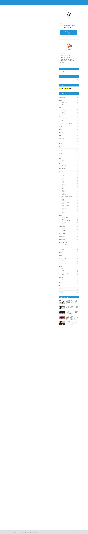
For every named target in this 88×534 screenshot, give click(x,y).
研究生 (70, 203)
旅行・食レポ (69, 226)
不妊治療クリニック (70, 220)
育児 (69, 153)
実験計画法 (69, 97)
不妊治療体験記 (70, 217)
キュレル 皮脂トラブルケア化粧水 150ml (32, 250)
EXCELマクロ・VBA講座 (70, 123)
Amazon (26, 203)
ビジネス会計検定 (70, 119)
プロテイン (70, 279)
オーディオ (70, 113)
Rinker (29, 200)
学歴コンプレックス (70, 183)
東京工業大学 (70, 208)
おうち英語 (69, 168)
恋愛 (69, 143)
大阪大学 (70, 187)
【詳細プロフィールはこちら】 (66, 27)
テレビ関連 (70, 110)
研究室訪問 (70, 194)
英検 (70, 268)
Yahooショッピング (42, 203)
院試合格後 (70, 199)
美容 (69, 129)
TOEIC (70, 270)
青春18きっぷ (70, 230)
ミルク (70, 155)
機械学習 (70, 249)
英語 (70, 197)
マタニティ (69, 138)
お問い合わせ (61, 71)
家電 (69, 107)
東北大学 (70, 188)
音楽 (69, 150)
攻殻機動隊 (70, 165)
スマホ (69, 285)
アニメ (69, 163)
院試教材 (74, 6)
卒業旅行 (70, 184)
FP (70, 122)
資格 (69, 116)
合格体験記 (70, 177)
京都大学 (70, 206)
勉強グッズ (69, 236)
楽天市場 (33, 203)
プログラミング (34, 7)
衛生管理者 (70, 120)
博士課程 (70, 211)
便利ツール (70, 274)
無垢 (70, 160)
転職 (69, 252)
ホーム (14, 6)
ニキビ (69, 132)
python (70, 247)
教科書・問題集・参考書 (70, 196)
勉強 (69, 146)
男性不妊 (70, 219)
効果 (70, 260)
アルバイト (70, 181)
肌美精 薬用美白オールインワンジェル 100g (33, 404)
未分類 (69, 292)
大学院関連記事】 (66, 88)
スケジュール (70, 186)
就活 (70, 178)
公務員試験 (54, 6)
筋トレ (69, 277)
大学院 (24, 6)
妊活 (44, 6)
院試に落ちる (70, 200)
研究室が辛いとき (70, 205)
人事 (63, 6)
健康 (70, 262)
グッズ (70, 141)
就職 (69, 255)
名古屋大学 (70, 190)
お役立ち (70, 212)
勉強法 (70, 174)
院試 (70, 193)
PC (69, 135)
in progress (44, 2)
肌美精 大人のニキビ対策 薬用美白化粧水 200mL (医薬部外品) (37, 199)
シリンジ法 (70, 222)
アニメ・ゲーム (70, 273)
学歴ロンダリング (70, 202)
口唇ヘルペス (70, 102)
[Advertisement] (32, 59)
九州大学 (70, 209)
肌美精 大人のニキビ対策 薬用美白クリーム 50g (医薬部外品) (37, 290)
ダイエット (70, 263)
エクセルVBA (70, 244)
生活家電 (70, 109)
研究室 (70, 191)
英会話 (70, 271)
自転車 (70, 112)
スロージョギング (69, 258)
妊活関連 (70, 223)
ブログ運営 (69, 233)
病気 (69, 100)
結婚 (69, 289)
